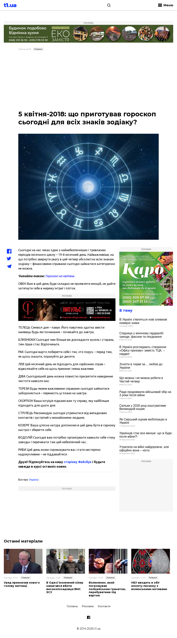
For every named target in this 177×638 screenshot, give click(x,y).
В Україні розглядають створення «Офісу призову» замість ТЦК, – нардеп (142, 350)
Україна (33, 479)
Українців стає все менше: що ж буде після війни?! (145, 435)
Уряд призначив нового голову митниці (22, 584)
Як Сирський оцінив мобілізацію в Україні (143, 421)
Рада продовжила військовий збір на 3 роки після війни (145, 393)
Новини (38, 49)
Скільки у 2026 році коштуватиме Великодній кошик (142, 407)
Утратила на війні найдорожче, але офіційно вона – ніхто (144, 448)
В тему (125, 310)
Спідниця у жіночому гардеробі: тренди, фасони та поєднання (141, 335)
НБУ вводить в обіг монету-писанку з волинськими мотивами (149, 586)
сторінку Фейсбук (77, 462)
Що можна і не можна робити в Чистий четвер (141, 379)
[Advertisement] (88, 81)
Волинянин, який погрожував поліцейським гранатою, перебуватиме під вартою (107, 589)
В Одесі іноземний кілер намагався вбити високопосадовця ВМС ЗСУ (64, 587)
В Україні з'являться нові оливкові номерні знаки (143, 321)
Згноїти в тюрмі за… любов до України (140, 366)
